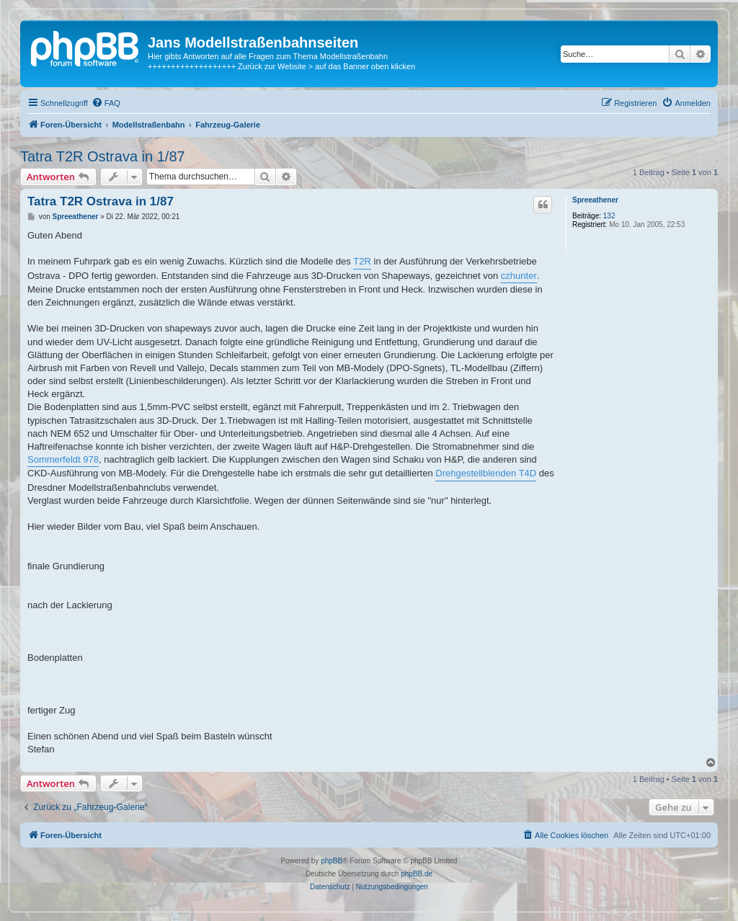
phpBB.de (416, 874)
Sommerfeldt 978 (63, 459)
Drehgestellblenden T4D (485, 473)
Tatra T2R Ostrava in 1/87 (102, 156)
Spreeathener (595, 200)
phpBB (331, 861)
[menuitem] (106, 103)
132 (609, 216)
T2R (362, 261)
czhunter (519, 275)
